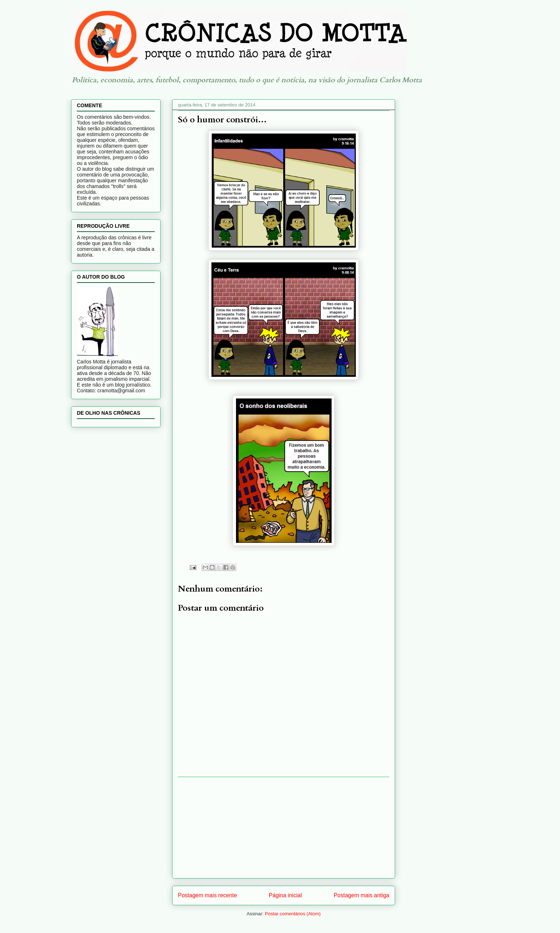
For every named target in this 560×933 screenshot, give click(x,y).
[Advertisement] (283, 827)
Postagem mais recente (207, 895)
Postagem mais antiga (361, 895)
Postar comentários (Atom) (293, 913)
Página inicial (285, 895)
